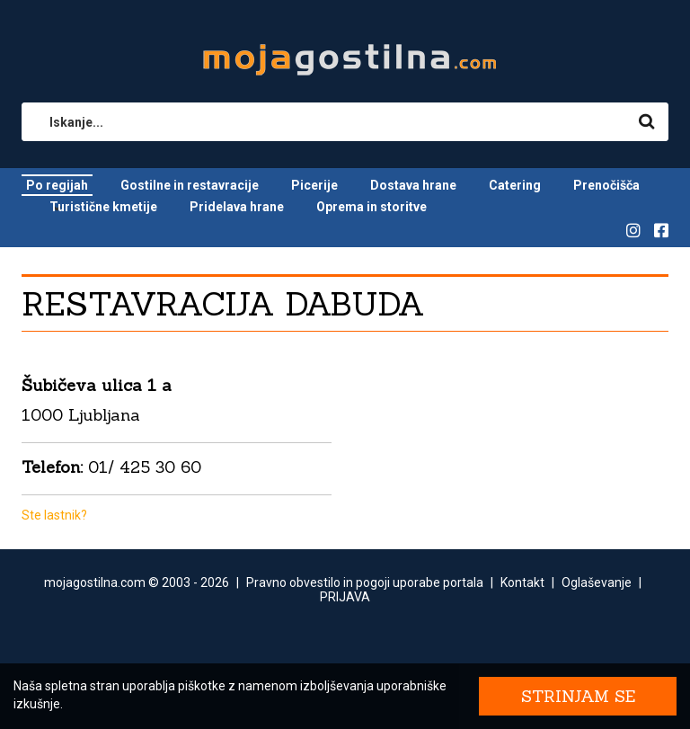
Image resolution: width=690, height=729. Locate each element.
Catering (515, 185)
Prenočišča (606, 185)
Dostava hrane (413, 185)
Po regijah (57, 185)
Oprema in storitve (371, 207)
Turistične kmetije (103, 207)
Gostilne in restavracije (189, 185)
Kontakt (522, 582)
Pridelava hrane (237, 207)
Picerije (314, 185)
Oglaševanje (597, 582)
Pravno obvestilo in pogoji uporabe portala (364, 582)
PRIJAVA (345, 597)
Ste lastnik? (54, 515)
